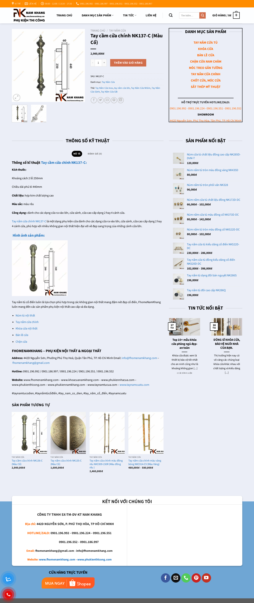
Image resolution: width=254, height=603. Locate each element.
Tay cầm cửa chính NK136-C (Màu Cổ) (27, 462)
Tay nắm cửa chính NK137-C (29, 221)
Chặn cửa (21, 342)
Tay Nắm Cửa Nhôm (141, 88)
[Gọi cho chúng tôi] (186, 578)
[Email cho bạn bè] (107, 100)
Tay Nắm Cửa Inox (104, 88)
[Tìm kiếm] (170, 15)
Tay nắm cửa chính (27, 322)
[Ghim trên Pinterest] (114, 100)
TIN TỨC (130, 15)
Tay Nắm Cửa (117, 31)
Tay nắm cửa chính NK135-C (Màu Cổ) (66, 462)
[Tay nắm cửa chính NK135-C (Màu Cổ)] (68, 433)
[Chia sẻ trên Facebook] (94, 100)
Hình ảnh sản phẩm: (28, 235)
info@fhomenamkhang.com (139, 358)
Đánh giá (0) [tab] (95, 153)
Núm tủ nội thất (25, 315)
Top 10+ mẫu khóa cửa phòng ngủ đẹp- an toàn (185, 344)
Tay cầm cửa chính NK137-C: (64, 162)
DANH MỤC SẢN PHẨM (98, 15)
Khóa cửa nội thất (26, 328)
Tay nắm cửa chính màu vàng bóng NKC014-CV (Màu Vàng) (144, 462)
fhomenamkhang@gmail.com (31, 363)
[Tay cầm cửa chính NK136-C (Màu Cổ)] (29, 433)
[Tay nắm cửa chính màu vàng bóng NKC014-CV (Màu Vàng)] (146, 433)
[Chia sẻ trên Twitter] (101, 100)
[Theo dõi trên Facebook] (165, 578)
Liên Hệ (151, 15)
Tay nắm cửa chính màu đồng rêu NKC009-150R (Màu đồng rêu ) (106, 464)
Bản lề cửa (22, 335)
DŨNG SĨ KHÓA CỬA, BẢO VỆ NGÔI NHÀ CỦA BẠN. (226, 344)
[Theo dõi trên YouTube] (206, 578)
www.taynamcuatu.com (134, 385)
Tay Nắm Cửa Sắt (109, 91)
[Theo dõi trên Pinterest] (196, 578)
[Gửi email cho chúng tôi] (175, 578)
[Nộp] (202, 15)
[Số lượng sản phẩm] (98, 62)
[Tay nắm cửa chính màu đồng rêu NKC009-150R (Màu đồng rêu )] (107, 433)
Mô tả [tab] (76, 153)
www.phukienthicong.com (94, 560)
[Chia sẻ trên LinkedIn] (121, 100)
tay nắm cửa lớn (122, 88)
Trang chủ (64, 15)
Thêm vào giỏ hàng (128, 63)
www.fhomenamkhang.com (57, 560)
